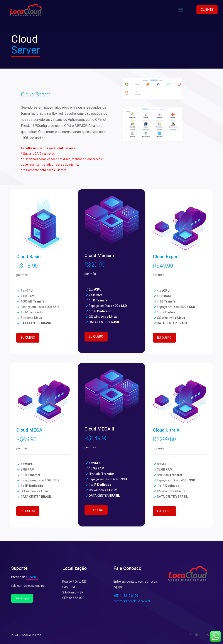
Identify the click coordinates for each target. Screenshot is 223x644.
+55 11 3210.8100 (125, 595)
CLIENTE (207, 10)
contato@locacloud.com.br (131, 601)
